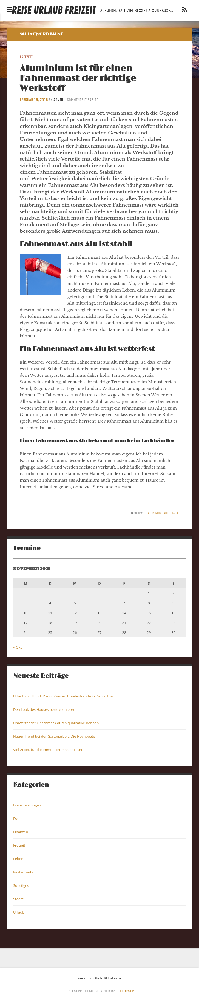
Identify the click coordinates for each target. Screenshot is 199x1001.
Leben (18, 858)
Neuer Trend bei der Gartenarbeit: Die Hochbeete (54, 736)
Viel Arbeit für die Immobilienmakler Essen (48, 749)
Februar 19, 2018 (34, 100)
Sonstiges (21, 885)
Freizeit (26, 57)
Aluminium (155, 513)
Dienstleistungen (27, 805)
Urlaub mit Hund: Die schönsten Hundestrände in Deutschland (64, 696)
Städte (18, 898)
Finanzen (20, 831)
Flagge (175, 513)
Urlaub (18, 912)
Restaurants (23, 872)
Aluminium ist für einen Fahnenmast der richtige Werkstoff (78, 78)
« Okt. (18, 647)
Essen (18, 818)
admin (58, 100)
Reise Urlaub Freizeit (54, 11)
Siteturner (125, 991)
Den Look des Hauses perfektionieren (44, 709)
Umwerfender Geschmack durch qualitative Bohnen (56, 722)
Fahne (166, 513)
